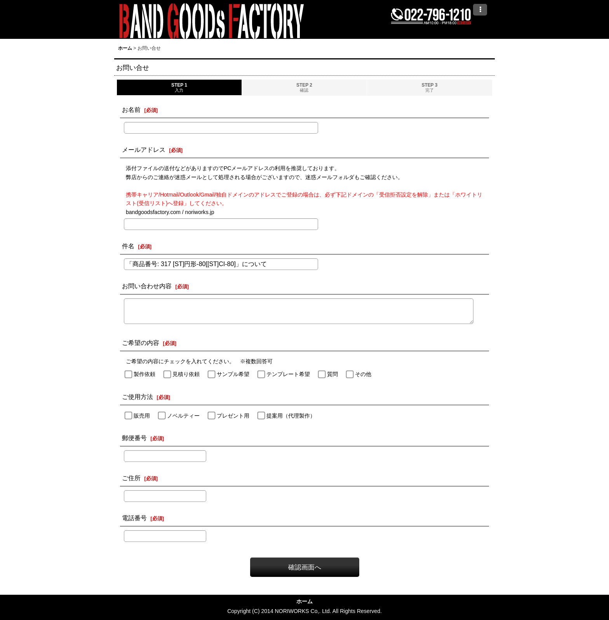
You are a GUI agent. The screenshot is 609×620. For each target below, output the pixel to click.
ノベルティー (183, 416)
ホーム (304, 601)
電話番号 (134, 517)
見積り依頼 (186, 374)
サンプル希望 (233, 374)
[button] (480, 10)
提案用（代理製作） (290, 416)
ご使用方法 (137, 396)
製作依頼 (144, 374)
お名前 (131, 109)
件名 (128, 245)
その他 (363, 374)
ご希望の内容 (140, 342)
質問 (332, 374)
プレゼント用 (233, 416)
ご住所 (131, 477)
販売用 (142, 416)
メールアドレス (143, 149)
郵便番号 (134, 437)
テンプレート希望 (288, 374)
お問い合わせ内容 (147, 285)
